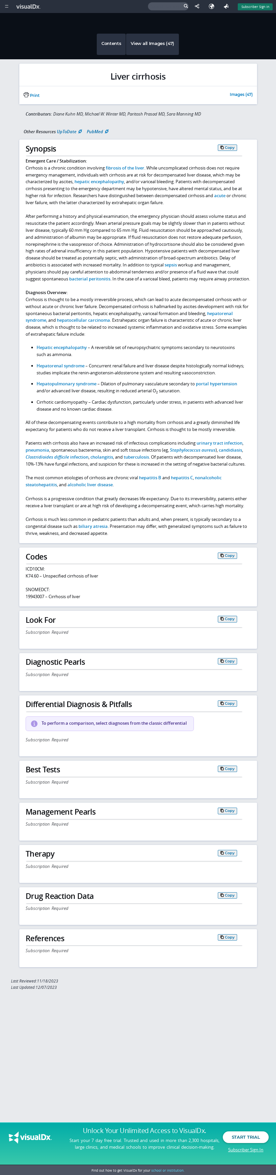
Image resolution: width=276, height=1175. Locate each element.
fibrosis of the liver (125, 168)
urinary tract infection (219, 443)
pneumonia (37, 450)
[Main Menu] (6, 6)
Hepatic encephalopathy (62, 347)
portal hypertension (216, 384)
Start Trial (246, 1137)
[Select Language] (213, 6)
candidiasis (230, 450)
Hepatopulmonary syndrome (66, 384)
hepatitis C (182, 478)
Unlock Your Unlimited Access (144, 1131)
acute (219, 195)
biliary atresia (93, 526)
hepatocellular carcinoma (83, 320)
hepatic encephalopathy (99, 182)
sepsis (171, 265)
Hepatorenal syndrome (60, 366)
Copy (230, 147)
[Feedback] (227, 6)
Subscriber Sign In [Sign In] (255, 6)
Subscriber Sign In (245, 1150)
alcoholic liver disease (90, 485)
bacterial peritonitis (89, 279)
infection (57, 457)
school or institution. (168, 1170)
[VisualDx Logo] (29, 6)
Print (32, 95)
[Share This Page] (198, 6)
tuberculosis (136, 457)
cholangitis (101, 457)
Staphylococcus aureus (192, 450)
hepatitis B (150, 478)
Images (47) (241, 95)
